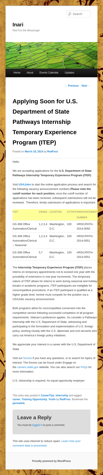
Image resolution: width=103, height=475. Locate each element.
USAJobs (25, 184)
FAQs (84, 367)
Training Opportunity (34, 399)
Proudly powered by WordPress (51, 461)
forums (27, 358)
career (16, 399)
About (30, 72)
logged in (37, 425)
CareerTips (47, 395)
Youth (52, 399)
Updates (69, 72)
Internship (62, 395)
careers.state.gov (27, 367)
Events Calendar (49, 72)
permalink (19, 403)
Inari (18, 24)
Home (16, 72)
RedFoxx (52, 151)
